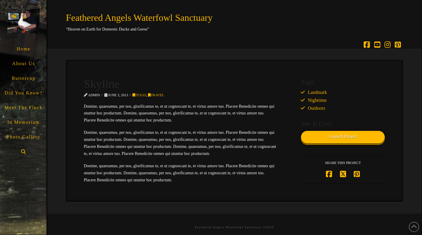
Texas (139, 95)
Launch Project (343, 136)
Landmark (317, 92)
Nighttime (317, 100)
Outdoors (316, 108)
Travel (156, 95)
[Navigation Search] (23, 151)
